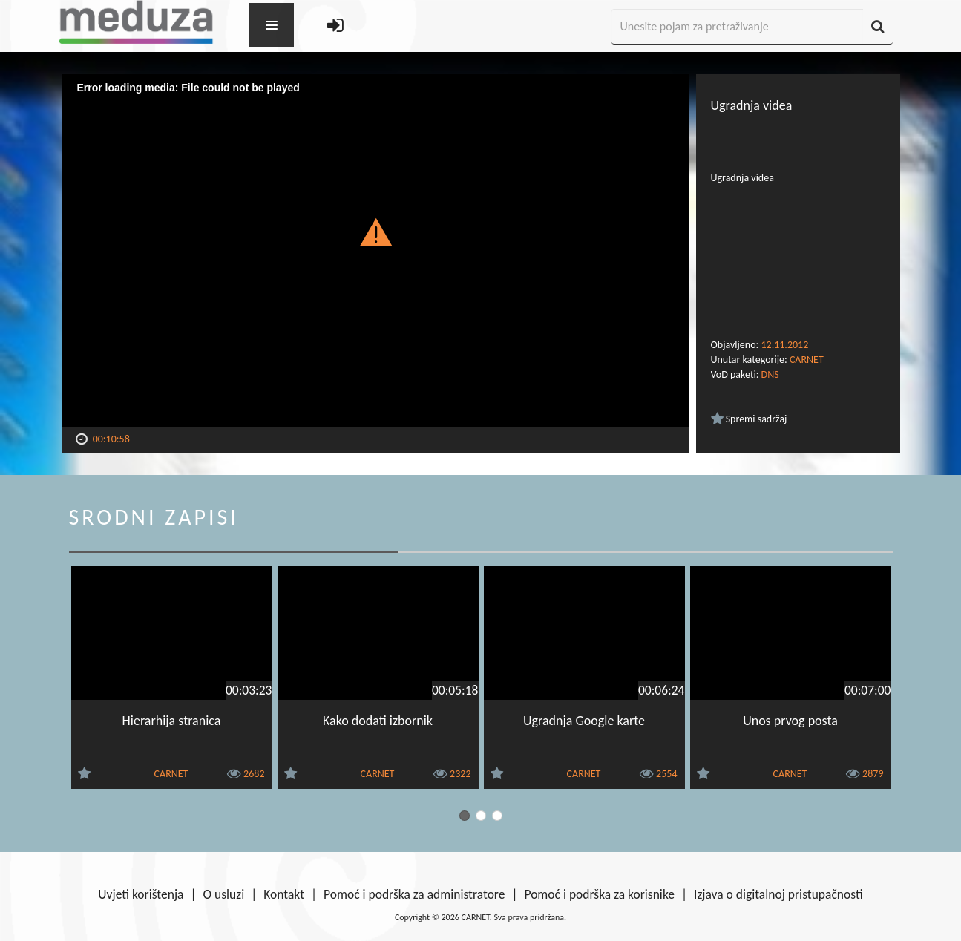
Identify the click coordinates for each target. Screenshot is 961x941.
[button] (375, 231)
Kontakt (283, 894)
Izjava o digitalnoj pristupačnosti (778, 894)
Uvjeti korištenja (140, 894)
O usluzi (224, 894)
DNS (770, 374)
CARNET (807, 359)
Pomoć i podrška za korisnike (599, 894)
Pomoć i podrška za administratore (414, 894)
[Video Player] (375, 250)
